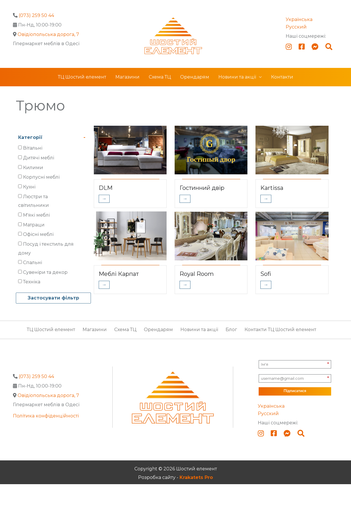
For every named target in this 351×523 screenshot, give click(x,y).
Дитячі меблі (38, 158)
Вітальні (32, 148)
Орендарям (194, 77)
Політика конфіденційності (46, 416)
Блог (231, 329)
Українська (299, 19)
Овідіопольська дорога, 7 (48, 34)
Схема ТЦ (160, 77)
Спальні (32, 262)
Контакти (282, 77)
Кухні (29, 187)
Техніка (31, 282)
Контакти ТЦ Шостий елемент (280, 329)
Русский (296, 27)
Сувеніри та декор (45, 272)
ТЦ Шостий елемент (82, 77)
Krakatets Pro (196, 477)
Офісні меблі (38, 234)
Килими (33, 167)
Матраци (34, 225)
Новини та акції (237, 77)
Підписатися (295, 391)
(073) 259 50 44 (36, 15)
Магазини (127, 77)
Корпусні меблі (41, 177)
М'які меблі (36, 215)
